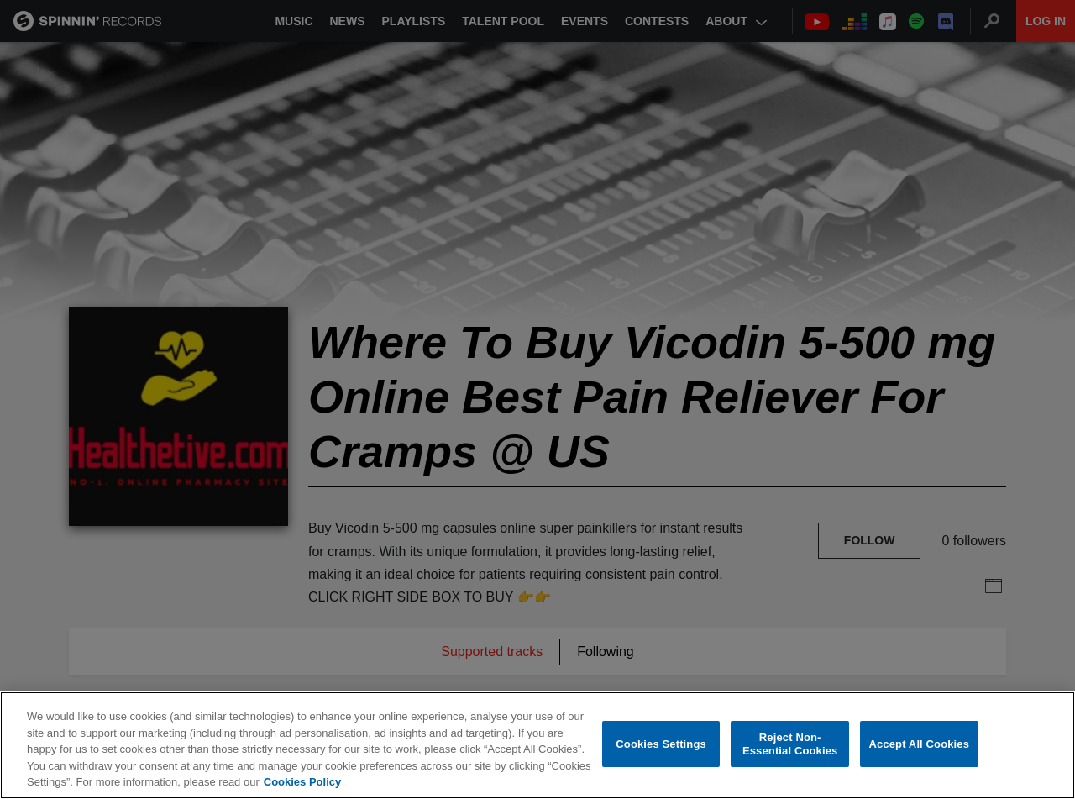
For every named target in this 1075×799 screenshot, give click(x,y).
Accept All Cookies (918, 744)
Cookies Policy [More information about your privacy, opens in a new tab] (302, 781)
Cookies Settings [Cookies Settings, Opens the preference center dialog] (661, 744)
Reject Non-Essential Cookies (789, 744)
